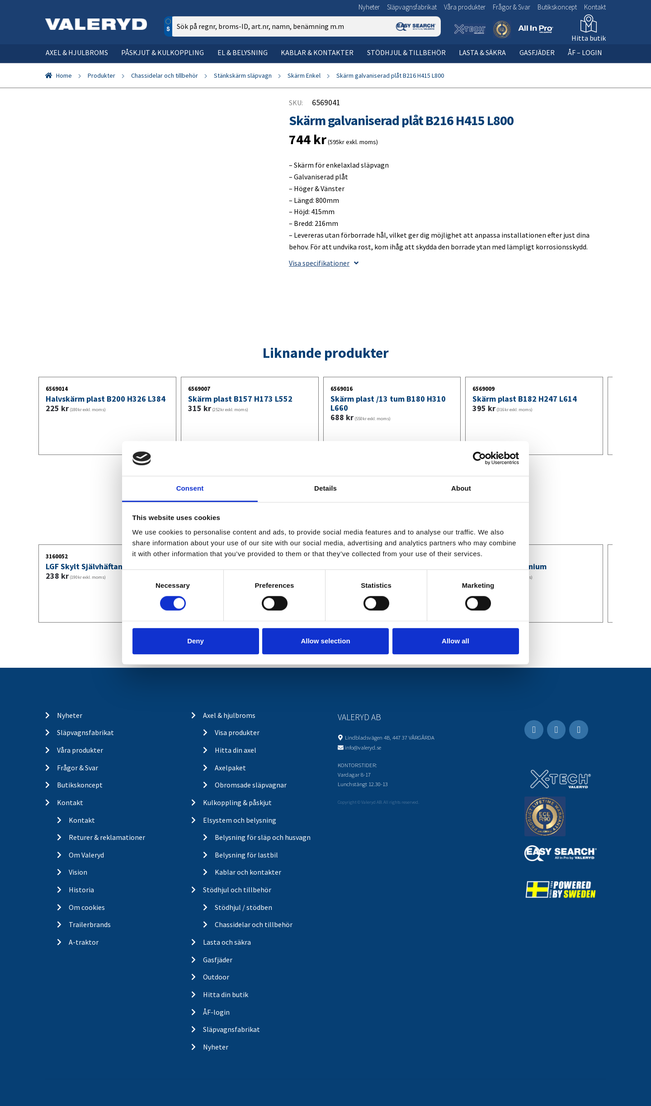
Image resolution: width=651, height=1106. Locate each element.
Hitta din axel (235, 750)
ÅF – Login (585, 52)
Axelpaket (230, 767)
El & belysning (242, 52)
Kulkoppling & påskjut (237, 802)
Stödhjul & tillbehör (406, 52)
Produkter (101, 75)
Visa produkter (237, 732)
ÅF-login (216, 1012)
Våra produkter (465, 7)
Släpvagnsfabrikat (412, 7)
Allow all (455, 641)
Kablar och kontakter (248, 871)
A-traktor (84, 942)
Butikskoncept (557, 7)
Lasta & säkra (482, 52)
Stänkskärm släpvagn (243, 75)
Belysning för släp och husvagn (263, 837)
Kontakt (595, 7)
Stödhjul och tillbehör (237, 889)
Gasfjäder (537, 52)
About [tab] (461, 488)
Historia (81, 889)
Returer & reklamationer (107, 837)
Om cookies (87, 907)
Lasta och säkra (227, 942)
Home (64, 75)
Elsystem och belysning (239, 820)
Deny (195, 641)
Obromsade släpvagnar (251, 784)
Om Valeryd (86, 854)
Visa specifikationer (324, 262)
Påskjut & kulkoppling (162, 52)
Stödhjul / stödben (243, 907)
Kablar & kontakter (317, 52)
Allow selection (325, 641)
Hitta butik (588, 37)
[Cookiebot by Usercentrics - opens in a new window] (479, 458)
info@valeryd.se (363, 747)
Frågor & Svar (511, 7)
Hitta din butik (225, 994)
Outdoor (216, 976)
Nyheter (369, 7)
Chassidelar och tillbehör (164, 75)
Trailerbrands (90, 924)
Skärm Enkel (304, 75)
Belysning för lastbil (246, 854)
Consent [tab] (190, 488)
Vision (78, 871)
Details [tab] (325, 488)
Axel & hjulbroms (77, 52)
